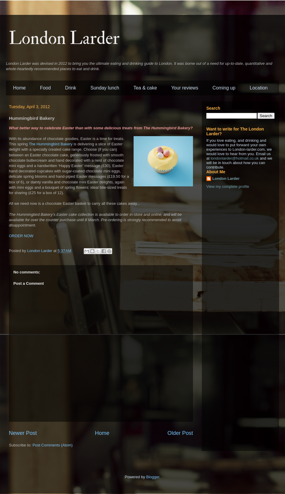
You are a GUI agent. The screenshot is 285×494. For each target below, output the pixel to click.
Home (19, 87)
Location (259, 87)
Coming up (224, 87)
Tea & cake (145, 87)
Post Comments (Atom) (53, 445)
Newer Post (23, 433)
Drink (70, 87)
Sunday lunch (105, 87)
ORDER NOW (21, 236)
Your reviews (184, 87)
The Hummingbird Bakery (50, 144)
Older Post (180, 433)
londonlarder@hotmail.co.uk (234, 158)
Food (45, 87)
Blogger (152, 477)
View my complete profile (227, 186)
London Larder (64, 38)
